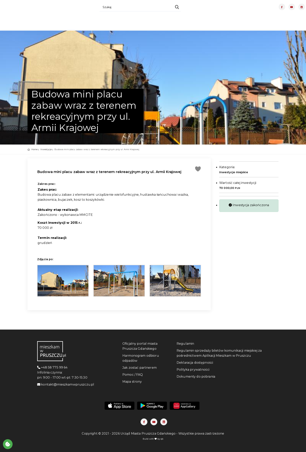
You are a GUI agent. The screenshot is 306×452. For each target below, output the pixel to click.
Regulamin (185, 343)
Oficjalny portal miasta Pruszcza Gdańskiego (139, 346)
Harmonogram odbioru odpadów (140, 358)
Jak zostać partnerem (139, 367)
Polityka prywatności (193, 369)
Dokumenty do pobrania (196, 376)
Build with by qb (153, 438)
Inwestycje (46, 149)
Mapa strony (132, 381)
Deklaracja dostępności (195, 362)
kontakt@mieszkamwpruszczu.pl (65, 384)
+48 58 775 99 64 (52, 367)
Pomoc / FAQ (132, 374)
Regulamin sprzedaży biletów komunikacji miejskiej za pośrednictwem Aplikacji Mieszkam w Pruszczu (219, 353)
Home (34, 149)
